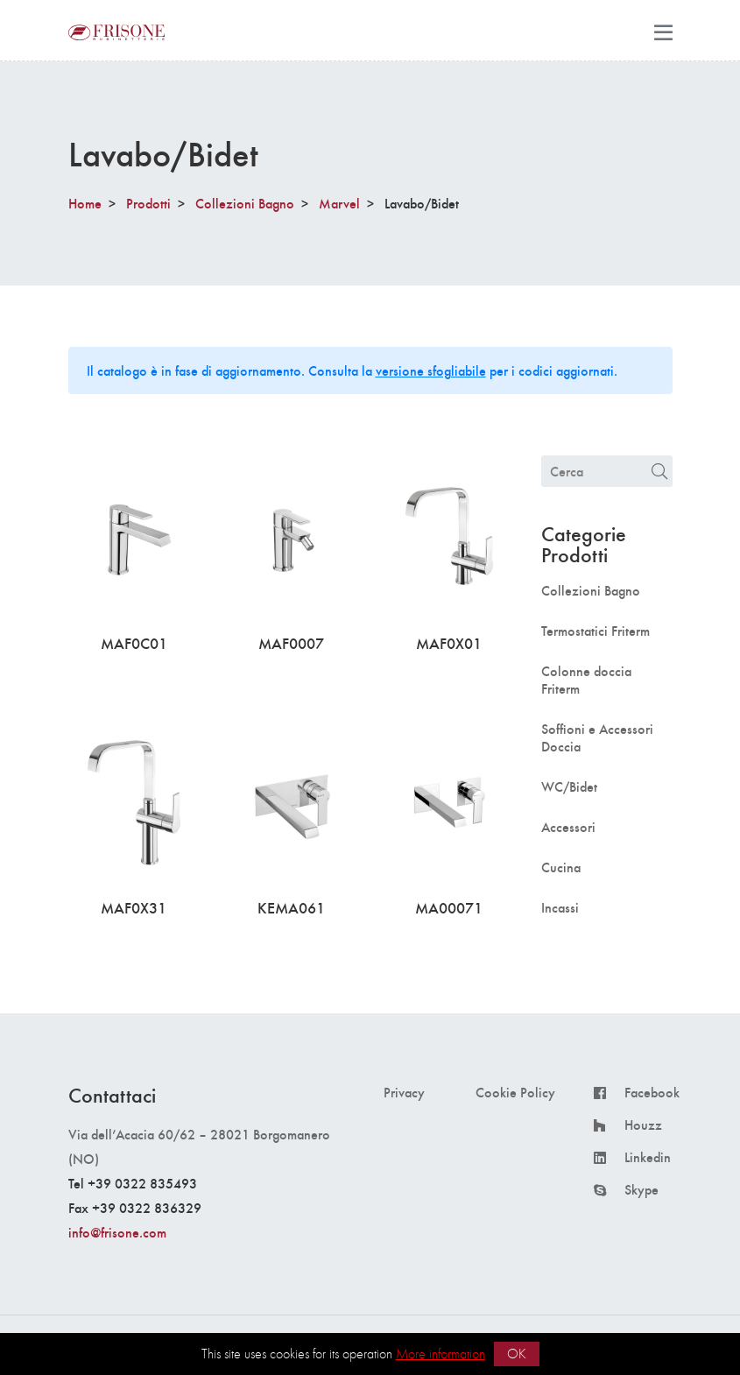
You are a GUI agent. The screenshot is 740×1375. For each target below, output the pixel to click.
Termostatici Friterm (595, 630)
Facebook (652, 1092)
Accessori (568, 827)
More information (440, 1353)
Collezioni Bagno (244, 203)
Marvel (339, 203)
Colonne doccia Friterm (586, 679)
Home (85, 203)
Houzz (643, 1124)
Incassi (560, 907)
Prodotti (148, 203)
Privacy (404, 1092)
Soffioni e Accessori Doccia (597, 737)
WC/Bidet (569, 786)
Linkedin (647, 1157)
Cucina (561, 867)
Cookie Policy (515, 1092)
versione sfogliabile (431, 370)
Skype (641, 1189)
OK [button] (516, 1353)
